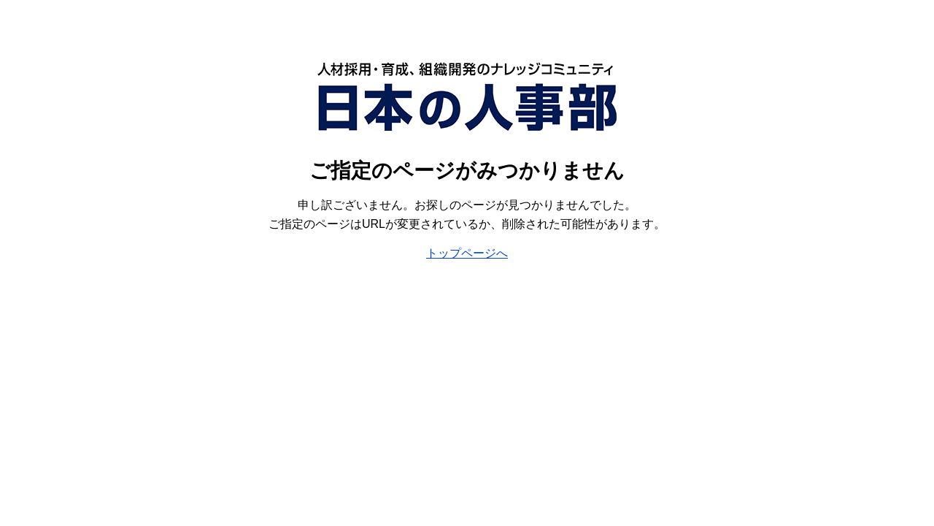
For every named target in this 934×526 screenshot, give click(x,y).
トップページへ (467, 253)
